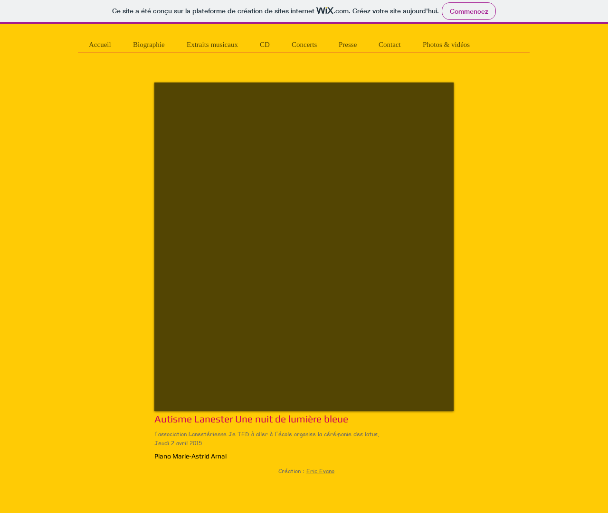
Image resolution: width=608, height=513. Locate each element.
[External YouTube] (304, 246)
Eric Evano (320, 471)
